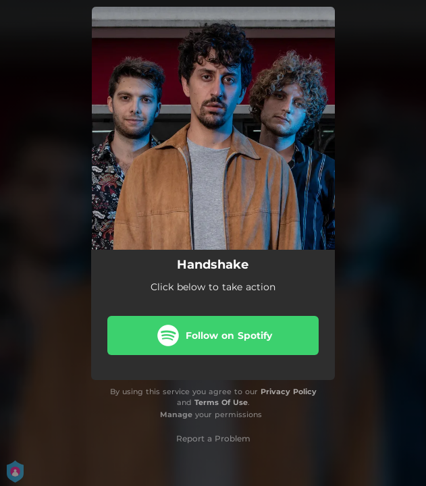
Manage (176, 414)
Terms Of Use (221, 402)
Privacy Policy (289, 391)
